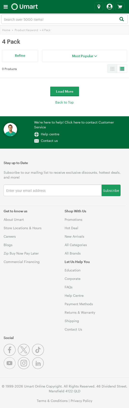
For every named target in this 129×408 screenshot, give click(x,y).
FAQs (69, 287)
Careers (10, 236)
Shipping (72, 321)
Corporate (72, 279)
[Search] (121, 19)
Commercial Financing (22, 262)
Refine (20, 55)
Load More (64, 91)
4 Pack (46, 30)
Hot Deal (71, 228)
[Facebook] (11, 355)
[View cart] (120, 6)
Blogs (8, 245)
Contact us (49, 140)
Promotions (73, 219)
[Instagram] (25, 368)
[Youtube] (11, 368)
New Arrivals (74, 236)
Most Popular (84, 56)
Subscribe (111, 190)
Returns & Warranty (80, 312)
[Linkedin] (38, 368)
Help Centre (74, 295)
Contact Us (73, 329)
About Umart (14, 219)
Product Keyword (26, 30)
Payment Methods (79, 304)
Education (72, 270)
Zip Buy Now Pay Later (21, 253)
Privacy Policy (81, 401)
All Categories (76, 245)
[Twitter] (25, 355)
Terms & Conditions (52, 401)
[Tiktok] (38, 355)
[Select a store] (98, 6)
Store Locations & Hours (23, 228)
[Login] (109, 6)
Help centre (50, 134)
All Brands (73, 253)
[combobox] (64, 19)
